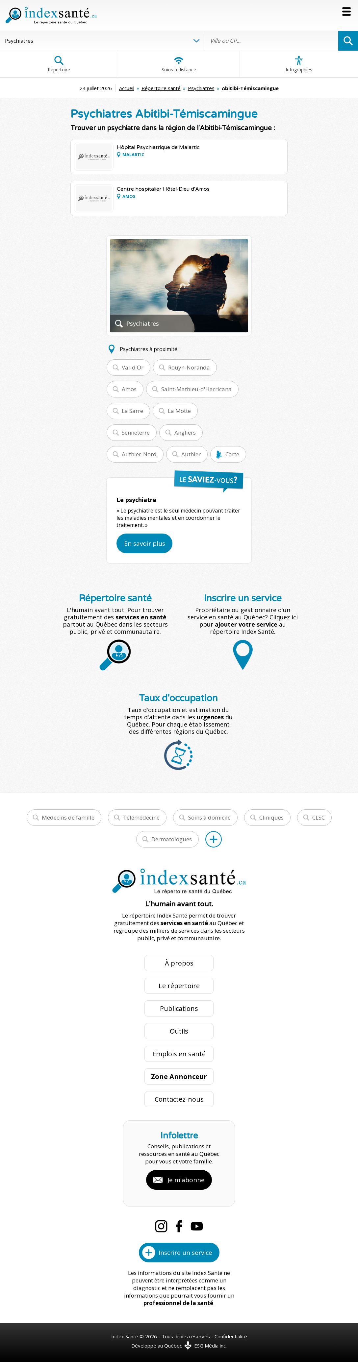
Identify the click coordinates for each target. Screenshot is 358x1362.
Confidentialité (231, 1336)
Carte (232, 454)
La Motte (179, 411)
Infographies (299, 64)
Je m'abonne (186, 1180)
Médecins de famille (68, 817)
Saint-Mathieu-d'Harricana (196, 389)
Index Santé (124, 1336)
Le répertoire (179, 985)
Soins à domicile (209, 817)
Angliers (185, 432)
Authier (191, 454)
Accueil (126, 88)
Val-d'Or (132, 367)
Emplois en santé (179, 1053)
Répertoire (59, 64)
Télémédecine (141, 817)
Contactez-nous (179, 1099)
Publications (179, 1008)
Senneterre (136, 432)
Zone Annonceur (179, 1076)
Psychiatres (201, 88)
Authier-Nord (139, 454)
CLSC (318, 817)
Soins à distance (179, 64)
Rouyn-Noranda (189, 367)
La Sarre (132, 411)
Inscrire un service (185, 1252)
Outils (179, 1031)
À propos (179, 963)
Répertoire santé (161, 88)
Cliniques (271, 817)
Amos (129, 389)
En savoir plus (144, 543)
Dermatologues (171, 839)
